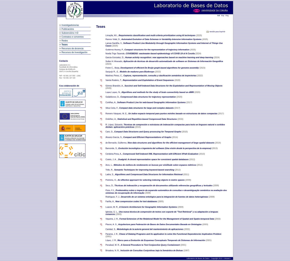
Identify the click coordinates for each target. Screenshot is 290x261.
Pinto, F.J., (110, 190)
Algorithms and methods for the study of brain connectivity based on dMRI (158, 92)
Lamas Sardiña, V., (114, 43)
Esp (222, 15)
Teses (65, 44)
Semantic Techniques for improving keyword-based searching (144, 170)
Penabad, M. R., (113, 245)
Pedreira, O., (111, 180)
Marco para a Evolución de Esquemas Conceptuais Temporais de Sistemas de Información (161, 240)
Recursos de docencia (73, 48)
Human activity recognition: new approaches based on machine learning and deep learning (169, 57)
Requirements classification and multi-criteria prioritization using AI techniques (157, 35)
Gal (218, 15)
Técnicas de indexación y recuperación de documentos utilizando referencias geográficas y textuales (163, 185)
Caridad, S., (111, 229)
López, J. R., (111, 240)
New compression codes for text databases (136, 201)
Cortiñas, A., (111, 102)
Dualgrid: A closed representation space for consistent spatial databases (153, 159)
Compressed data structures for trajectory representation (148, 97)
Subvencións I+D (70, 33)
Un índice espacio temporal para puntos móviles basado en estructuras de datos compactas (173, 113)
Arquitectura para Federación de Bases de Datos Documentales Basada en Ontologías (160, 224)
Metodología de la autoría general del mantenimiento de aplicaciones (150, 229)
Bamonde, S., (112, 148)
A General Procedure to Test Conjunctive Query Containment (150, 245)
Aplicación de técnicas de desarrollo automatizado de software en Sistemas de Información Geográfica (173, 61)
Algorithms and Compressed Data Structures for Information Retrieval (149, 174)
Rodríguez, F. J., (113, 197)
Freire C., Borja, (113, 68)
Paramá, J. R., (112, 234)
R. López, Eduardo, (114, 124)
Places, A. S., (112, 224)
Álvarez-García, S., (114, 137)
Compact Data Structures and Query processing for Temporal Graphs (148, 131)
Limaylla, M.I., (112, 35)
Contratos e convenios (73, 37)
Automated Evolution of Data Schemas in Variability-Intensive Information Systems (161, 39)
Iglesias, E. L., (112, 212)
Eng (227, 15)
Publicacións (68, 29)
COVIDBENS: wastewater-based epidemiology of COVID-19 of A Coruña (160, 53)
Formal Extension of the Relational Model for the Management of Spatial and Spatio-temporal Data (167, 219)
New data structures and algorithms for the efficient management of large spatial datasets (171, 143)
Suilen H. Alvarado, (114, 61)
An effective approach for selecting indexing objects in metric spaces (151, 180)
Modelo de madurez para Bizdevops (137, 72)
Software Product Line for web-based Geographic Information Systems (151, 102)
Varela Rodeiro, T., (114, 80)
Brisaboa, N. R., (113, 250)
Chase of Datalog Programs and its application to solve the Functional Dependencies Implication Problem (170, 234)
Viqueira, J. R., (112, 219)
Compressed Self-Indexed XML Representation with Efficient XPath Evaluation (161, 154)
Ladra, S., (110, 174)
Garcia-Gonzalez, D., (115, 57)
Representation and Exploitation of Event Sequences (148, 80)
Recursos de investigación (74, 52)
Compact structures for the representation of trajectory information (157, 49)
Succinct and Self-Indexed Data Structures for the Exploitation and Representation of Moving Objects (173, 86)
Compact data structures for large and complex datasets (146, 108)
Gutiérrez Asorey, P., (115, 49)
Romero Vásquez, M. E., (117, 113)
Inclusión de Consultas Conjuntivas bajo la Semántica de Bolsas (151, 250)
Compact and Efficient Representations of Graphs (147, 137)
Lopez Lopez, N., (113, 92)
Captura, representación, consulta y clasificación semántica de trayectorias (160, 75)
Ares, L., (109, 165)
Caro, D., (110, 131)
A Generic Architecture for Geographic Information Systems (148, 207)
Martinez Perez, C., (114, 75)
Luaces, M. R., (112, 207)
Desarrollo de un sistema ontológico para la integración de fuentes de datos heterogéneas (165, 197)
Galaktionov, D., (113, 97)
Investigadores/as (70, 25)
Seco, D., (110, 185)
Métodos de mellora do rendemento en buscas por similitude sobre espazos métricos (155, 165)
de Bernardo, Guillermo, (116, 143)
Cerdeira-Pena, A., (114, 154)
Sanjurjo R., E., (112, 72)
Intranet (227, 258)
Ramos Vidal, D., (113, 39)
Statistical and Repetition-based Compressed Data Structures (147, 119)
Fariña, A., (110, 201)
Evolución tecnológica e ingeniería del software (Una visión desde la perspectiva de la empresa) (165, 148)
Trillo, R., (110, 170)
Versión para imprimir (217, 32)
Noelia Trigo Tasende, (115, 53)
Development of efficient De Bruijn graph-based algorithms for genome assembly (159, 68)
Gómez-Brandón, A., (115, 86)
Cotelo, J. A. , (112, 159)
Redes (65, 40)
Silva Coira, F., (112, 108)
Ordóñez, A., (111, 119)
